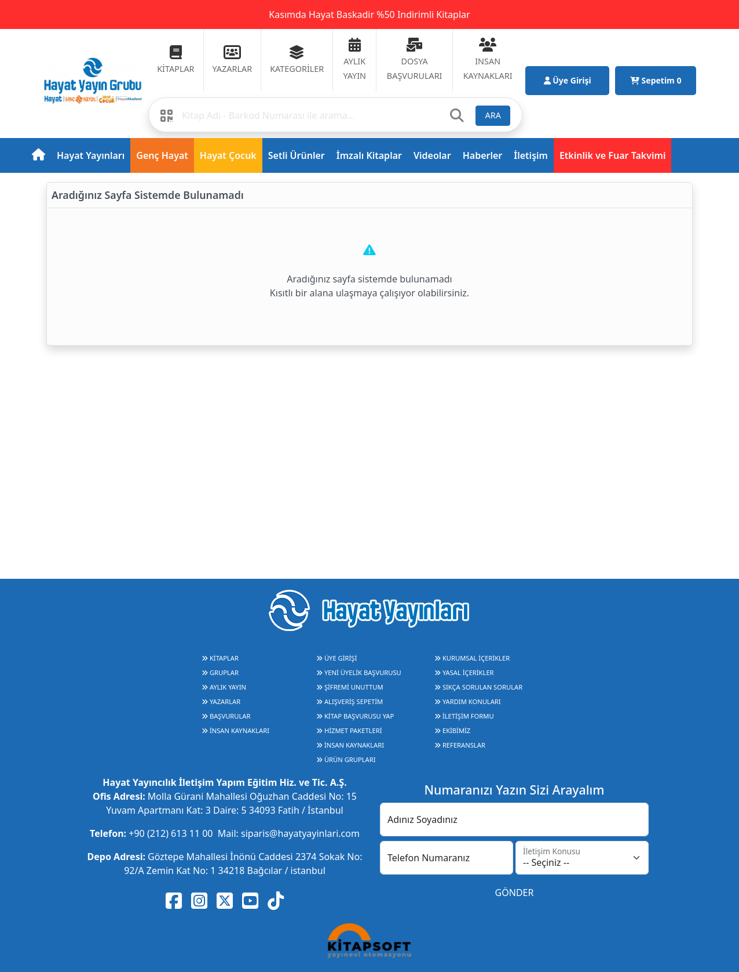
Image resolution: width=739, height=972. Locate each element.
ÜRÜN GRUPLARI (345, 759)
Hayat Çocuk (228, 155)
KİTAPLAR (220, 658)
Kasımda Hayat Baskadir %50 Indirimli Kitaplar (369, 14)
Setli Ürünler (296, 155)
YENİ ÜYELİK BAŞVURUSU (358, 672)
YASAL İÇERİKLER (464, 672)
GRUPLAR (220, 672)
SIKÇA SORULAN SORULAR (478, 687)
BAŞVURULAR (226, 716)
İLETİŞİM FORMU (464, 716)
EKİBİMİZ (452, 730)
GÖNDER (514, 892)
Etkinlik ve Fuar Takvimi (612, 155)
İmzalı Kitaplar (369, 155)
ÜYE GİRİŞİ (336, 658)
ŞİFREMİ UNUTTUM (349, 687)
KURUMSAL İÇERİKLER (472, 658)
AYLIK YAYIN (224, 687)
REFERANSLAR (459, 745)
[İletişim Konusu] (582, 858)
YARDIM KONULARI (467, 701)
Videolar (432, 155)
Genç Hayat (162, 155)
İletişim (531, 155)
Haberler (483, 155)
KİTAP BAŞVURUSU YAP (355, 716)
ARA (493, 115)
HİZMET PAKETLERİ (349, 730)
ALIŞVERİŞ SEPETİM (349, 701)
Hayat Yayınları (91, 155)
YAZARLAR (221, 701)
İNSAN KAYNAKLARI (235, 730)
